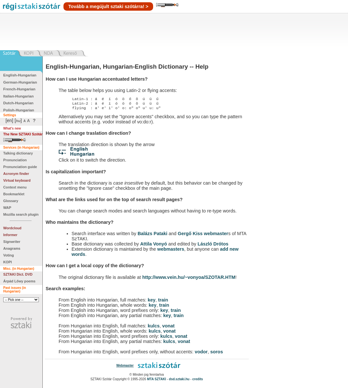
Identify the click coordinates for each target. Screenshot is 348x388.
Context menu (15, 187)
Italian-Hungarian (18, 96)
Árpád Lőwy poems (19, 281)
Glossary (10, 201)
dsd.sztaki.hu (179, 381)
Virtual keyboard (16, 180)
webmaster (216, 235)
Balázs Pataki (152, 235)
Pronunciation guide (20, 167)
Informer (10, 235)
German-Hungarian (20, 82)
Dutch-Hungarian (18, 103)
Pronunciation (15, 160)
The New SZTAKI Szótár (23, 134)
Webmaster (125, 367)
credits (197, 381)
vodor (201, 353)
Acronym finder (16, 174)
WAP (7, 208)
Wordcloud (12, 228)
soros (216, 353)
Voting (8, 255)
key (151, 301)
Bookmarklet (13, 194)
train (163, 301)
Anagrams (11, 248)
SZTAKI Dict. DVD (17, 274)
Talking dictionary (18, 153)
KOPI (7, 262)
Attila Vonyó (153, 245)
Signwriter (11, 242)
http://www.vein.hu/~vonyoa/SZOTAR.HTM (188, 279)
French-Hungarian (19, 89)
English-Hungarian (19, 75)
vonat (168, 327)
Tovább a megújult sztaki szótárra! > (108, 6)
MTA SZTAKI (156, 381)
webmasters (170, 251)
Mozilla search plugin (21, 214)
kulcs (154, 327)
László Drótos (212, 245)
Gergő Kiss (191, 235)
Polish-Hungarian (18, 110)
